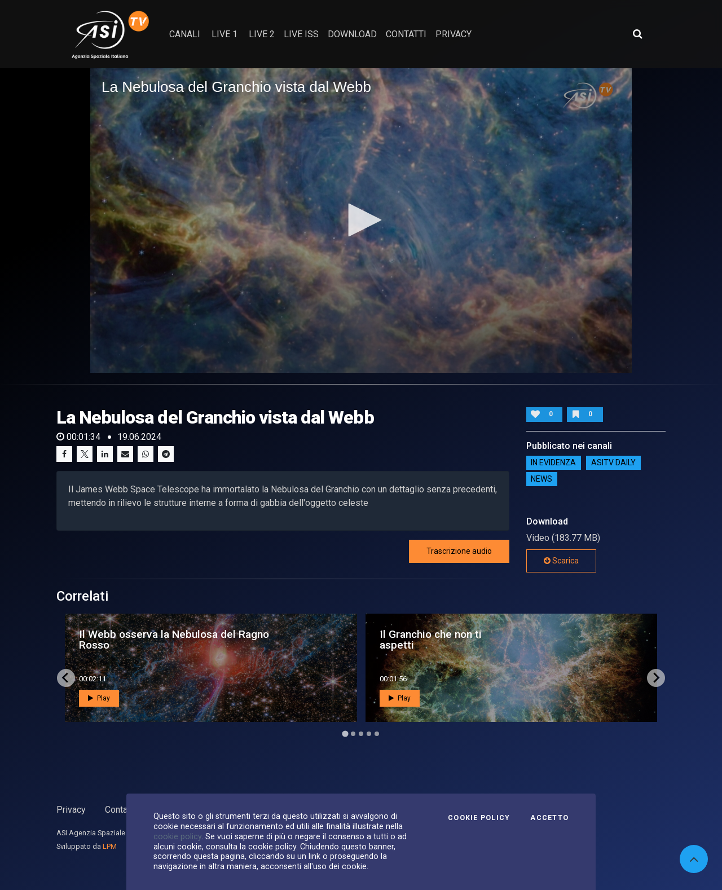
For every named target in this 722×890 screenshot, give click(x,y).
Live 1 (224, 34)
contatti (406, 34)
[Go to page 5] (377, 734)
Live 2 (262, 34)
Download (352, 34)
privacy (453, 34)
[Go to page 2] (353, 734)
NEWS (541, 479)
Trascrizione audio (459, 551)
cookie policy (177, 836)
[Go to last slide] (66, 678)
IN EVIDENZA (553, 463)
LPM (110, 846)
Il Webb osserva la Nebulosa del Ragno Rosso (174, 639)
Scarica (561, 560)
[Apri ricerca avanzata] (637, 34)
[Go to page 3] (361, 734)
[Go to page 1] (345, 733)
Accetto (549, 817)
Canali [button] (184, 34)
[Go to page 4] (369, 734)
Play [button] (99, 698)
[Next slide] (656, 678)
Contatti (120, 809)
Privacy (71, 809)
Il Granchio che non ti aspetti (431, 639)
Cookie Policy (479, 817)
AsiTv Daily (613, 463)
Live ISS (301, 34)
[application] (361, 220)
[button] (361, 220)
